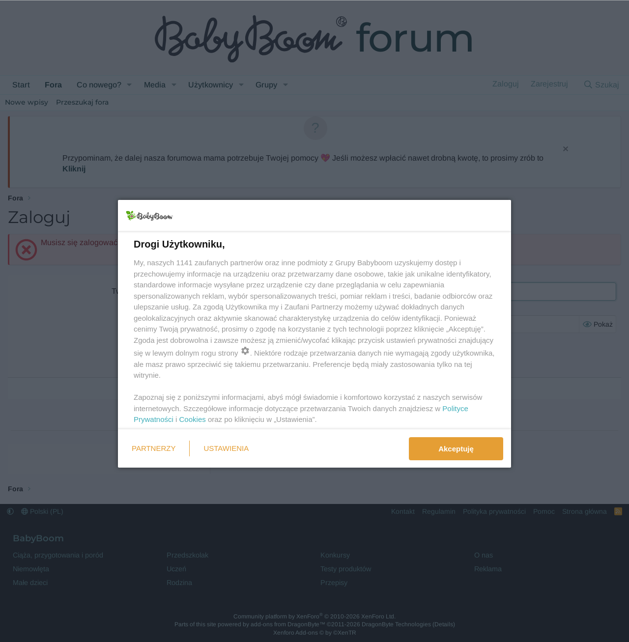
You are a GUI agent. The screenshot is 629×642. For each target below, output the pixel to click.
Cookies (192, 419)
